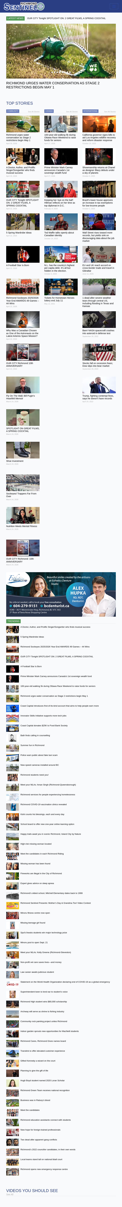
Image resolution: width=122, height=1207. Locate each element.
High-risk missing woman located (35, 844)
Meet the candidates (30, 1110)
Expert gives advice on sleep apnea (37, 883)
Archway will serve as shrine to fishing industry (42, 1011)
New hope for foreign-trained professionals (40, 1130)
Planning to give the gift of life (34, 1070)
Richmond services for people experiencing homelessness (47, 794)
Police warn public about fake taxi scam (39, 755)
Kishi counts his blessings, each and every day (42, 814)
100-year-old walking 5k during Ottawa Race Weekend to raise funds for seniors (57, 686)
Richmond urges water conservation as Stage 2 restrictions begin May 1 (54, 696)
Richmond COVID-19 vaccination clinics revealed (43, 804)
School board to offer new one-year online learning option (47, 824)
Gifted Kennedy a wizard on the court (37, 1061)
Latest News (15, 18)
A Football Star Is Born (31, 666)
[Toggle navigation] (114, 6)
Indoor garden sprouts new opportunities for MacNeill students (49, 1031)
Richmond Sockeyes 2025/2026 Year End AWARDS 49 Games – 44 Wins (55, 646)
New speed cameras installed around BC (39, 765)
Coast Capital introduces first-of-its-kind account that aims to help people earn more (59, 706)
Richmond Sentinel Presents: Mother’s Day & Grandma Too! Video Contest (55, 903)
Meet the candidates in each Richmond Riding (42, 854)
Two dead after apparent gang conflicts (38, 1139)
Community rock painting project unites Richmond (43, 1021)
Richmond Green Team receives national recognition (45, 1090)
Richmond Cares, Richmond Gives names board (43, 1041)
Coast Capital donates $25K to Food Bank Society (44, 725)
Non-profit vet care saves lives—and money (40, 962)
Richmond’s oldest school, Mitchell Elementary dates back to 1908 (51, 893)
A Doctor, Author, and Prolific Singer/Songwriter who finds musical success (55, 627)
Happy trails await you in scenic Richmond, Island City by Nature (50, 834)
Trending (13, 621)
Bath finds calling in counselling (35, 735)
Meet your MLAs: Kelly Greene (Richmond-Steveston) (45, 952)
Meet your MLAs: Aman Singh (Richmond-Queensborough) (48, 785)
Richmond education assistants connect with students (45, 1120)
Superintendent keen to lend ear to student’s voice (44, 992)
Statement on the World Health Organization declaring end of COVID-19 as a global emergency (65, 982)
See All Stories (34, 112)
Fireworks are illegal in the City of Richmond (41, 873)
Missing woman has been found (35, 863)
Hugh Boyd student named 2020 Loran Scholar (42, 1080)
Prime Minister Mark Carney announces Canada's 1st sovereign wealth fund (56, 676)
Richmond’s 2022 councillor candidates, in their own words (47, 1149)
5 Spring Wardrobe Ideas (32, 637)
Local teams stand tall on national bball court (41, 1159)
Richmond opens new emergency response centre (44, 1169)
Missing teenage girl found (32, 923)
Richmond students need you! (34, 775)
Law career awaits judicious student (37, 972)
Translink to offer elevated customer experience (42, 1051)
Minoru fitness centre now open (35, 913)
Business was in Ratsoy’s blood (35, 1100)
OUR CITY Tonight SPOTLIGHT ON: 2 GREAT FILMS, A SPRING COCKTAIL (56, 656)
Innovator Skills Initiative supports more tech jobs (43, 715)
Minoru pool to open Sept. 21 (34, 942)
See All (9, 1194)
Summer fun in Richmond (32, 745)
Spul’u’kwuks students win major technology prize (43, 932)
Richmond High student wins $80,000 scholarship (43, 1001)
